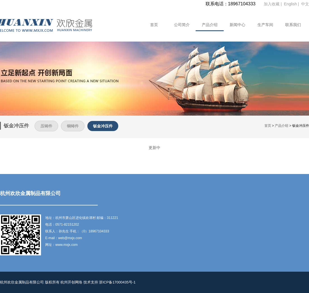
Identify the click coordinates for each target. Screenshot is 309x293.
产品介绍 (206, 24)
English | (292, 4)
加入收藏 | (273, 4)
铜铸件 (73, 126)
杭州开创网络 (71, 282)
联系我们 (289, 24)
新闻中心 (234, 24)
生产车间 (261, 24)
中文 (305, 4)
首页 (150, 24)
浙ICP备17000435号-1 (117, 282)
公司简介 (178, 24)
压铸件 (46, 126)
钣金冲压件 (103, 126)
